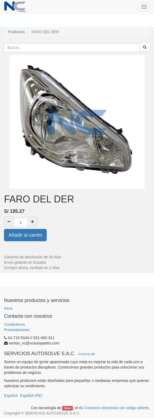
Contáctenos (14, 324)
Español (11, 395)
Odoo (67, 408)
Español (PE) (31, 395)
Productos (16, 32)
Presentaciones (17, 330)
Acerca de (87, 354)
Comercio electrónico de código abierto (116, 408)
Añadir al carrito (25, 235)
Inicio (8, 308)
